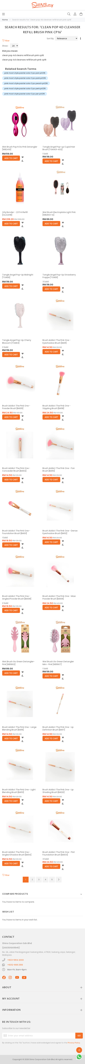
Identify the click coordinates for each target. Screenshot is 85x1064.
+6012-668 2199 (15, 964)
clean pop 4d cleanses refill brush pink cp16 (24, 59)
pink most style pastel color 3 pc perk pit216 (25, 88)
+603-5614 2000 (15, 959)
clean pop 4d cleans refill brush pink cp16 (23, 55)
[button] (22, 157)
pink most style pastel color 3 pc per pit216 (24, 93)
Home (5, 19)
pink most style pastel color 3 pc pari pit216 (24, 73)
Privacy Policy (74, 1042)
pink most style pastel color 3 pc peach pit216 (26, 83)
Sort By (50, 38)
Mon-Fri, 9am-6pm (17, 969)
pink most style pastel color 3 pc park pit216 (25, 78)
